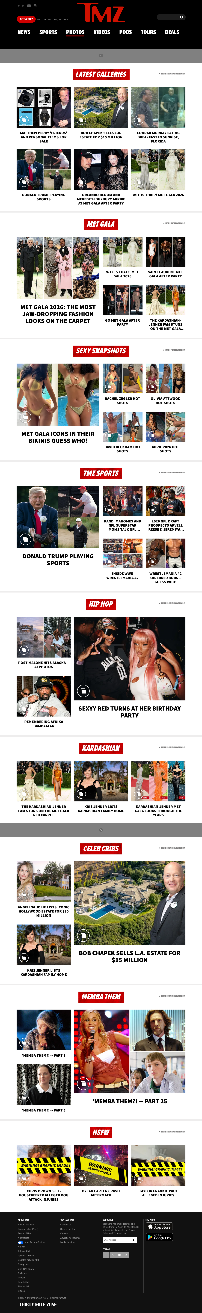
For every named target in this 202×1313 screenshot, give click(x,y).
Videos (102, 32)
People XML (24, 1282)
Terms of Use (24, 1233)
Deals (172, 32)
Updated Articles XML (28, 1260)
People (21, 1277)
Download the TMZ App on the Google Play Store (159, 1237)
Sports (48, 32)
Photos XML (24, 1286)
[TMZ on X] (23, 6)
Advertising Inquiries (70, 1238)
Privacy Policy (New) (28, 1229)
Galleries (22, 1273)
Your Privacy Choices (31, 1242)
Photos (75, 32)
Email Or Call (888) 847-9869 (52, 19)
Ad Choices (23, 1238)
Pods (125, 32)
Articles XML (24, 1251)
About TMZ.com (26, 1224)
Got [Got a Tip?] (26, 19)
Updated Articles (26, 1255)
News (24, 32)
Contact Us (65, 1224)
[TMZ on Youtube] (29, 6)
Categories (23, 1264)
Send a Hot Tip (67, 1229)
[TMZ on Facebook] (18, 6)
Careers (64, 1233)
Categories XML (26, 1269)
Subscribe (134, 1240)
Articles (22, 1246)
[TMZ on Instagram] (35, 6)
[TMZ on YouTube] (119, 1255)
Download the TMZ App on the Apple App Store (159, 1226)
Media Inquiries (67, 1242)
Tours (148, 32)
